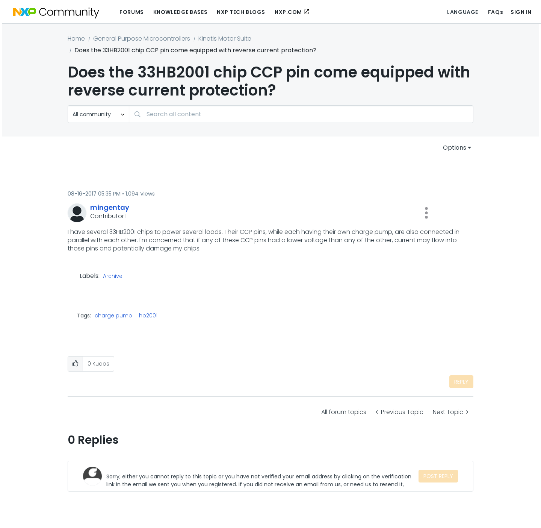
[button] (426, 212)
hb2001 (148, 315)
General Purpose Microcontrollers (141, 38)
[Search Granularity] (98, 114)
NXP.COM (288, 12)
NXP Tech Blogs (241, 12)
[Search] (301, 114)
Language (462, 12)
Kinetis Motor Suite (224, 38)
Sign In (521, 12)
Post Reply (438, 476)
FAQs (495, 12)
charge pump (113, 315)
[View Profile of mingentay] (109, 207)
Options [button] (454, 147)
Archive (112, 276)
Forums (131, 12)
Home (76, 38)
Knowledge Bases (180, 12)
